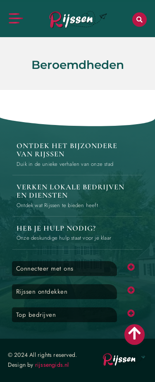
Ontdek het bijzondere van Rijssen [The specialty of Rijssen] (67, 149)
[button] (139, 19)
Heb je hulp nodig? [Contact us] (56, 228)
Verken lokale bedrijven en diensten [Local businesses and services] (70, 191)
